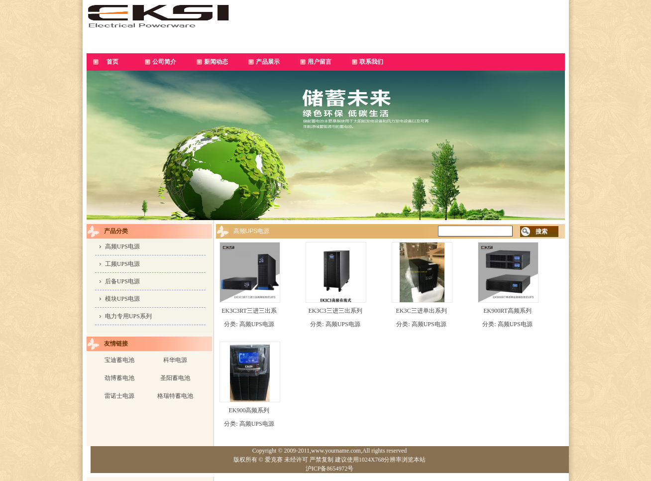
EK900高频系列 (249, 410)
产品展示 (268, 61)
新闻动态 (216, 61)
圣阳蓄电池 (175, 377)
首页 (112, 61)
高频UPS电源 (122, 246)
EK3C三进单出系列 (421, 310)
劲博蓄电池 (119, 377)
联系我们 (371, 61)
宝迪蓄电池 (119, 360)
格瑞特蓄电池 (175, 395)
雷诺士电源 (119, 395)
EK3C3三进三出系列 (335, 310)
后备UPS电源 (122, 281)
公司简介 (164, 61)
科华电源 (175, 360)
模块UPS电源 (122, 298)
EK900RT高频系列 (507, 310)
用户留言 (319, 61)
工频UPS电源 (122, 263)
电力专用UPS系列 (128, 316)
